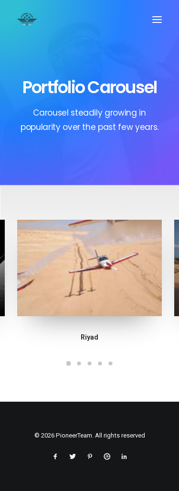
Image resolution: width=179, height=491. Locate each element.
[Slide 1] (68, 363)
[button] (157, 19)
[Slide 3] (89, 363)
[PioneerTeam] (27, 19)
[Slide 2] (79, 363)
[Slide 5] (110, 363)
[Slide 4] (100, 363)
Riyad (89, 337)
